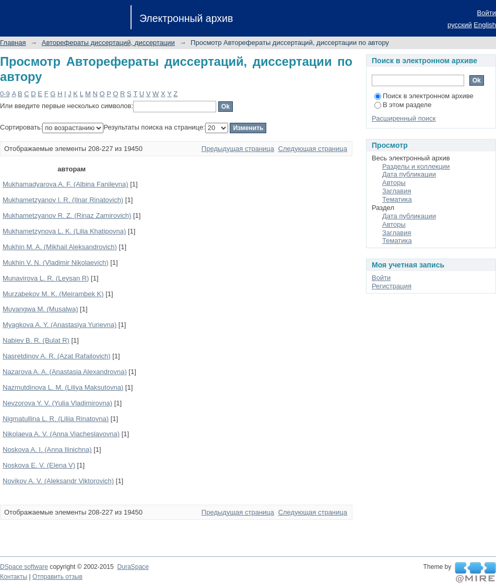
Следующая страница (312, 149)
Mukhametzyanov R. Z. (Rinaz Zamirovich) (67, 215)
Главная (13, 42)
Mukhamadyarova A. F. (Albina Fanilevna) (65, 184)
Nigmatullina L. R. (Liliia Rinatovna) (56, 419)
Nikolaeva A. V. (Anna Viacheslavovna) (61, 434)
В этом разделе (402, 105)
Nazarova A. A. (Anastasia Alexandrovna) (65, 372)
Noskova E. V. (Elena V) (39, 465)
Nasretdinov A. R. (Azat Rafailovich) (57, 356)
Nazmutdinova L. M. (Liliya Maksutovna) (63, 387)
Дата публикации (409, 174)
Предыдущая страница (238, 149)
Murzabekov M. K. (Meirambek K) (53, 294)
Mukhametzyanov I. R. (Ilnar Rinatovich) (63, 200)
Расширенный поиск (403, 118)
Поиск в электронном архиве (424, 96)
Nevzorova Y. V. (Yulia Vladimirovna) (57, 403)
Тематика (397, 199)
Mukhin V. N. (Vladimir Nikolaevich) (56, 262)
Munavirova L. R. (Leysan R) (46, 278)
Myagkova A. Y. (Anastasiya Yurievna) (59, 325)
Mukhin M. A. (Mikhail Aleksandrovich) (60, 247)
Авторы (394, 182)
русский (459, 25)
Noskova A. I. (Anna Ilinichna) (47, 449)
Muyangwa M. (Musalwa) (40, 309)
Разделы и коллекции (416, 166)
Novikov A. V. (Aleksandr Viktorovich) (58, 481)
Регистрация (391, 286)
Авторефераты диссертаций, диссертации (108, 42)
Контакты (13, 576)
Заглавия (396, 191)
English (485, 25)
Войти (486, 13)
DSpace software (24, 566)
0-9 (5, 94)
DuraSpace (132, 566)
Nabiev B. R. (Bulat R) (36, 340)
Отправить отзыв (57, 576)
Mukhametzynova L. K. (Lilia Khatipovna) (64, 231)
